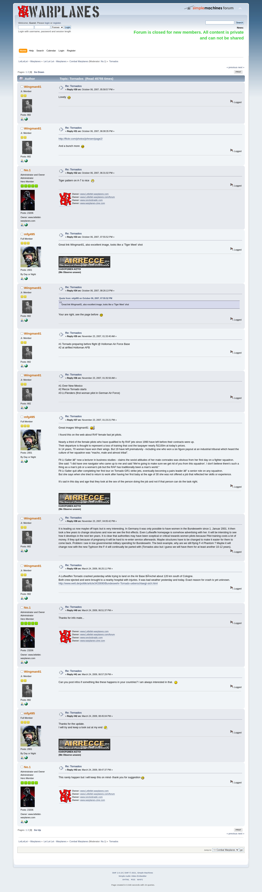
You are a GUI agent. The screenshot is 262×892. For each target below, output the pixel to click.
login (47, 23)
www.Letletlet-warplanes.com (94, 194)
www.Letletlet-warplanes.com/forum (97, 197)
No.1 (103, 61)
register (57, 23)
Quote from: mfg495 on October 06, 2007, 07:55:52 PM (85, 298)
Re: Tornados (73, 86)
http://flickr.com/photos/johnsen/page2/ (81, 138)
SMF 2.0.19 (117, 873)
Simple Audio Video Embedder (133, 876)
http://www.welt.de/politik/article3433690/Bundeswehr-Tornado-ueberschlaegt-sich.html (108, 583)
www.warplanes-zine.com (92, 203)
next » (241, 67)
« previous (232, 67)
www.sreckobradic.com (91, 200)
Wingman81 (32, 86)
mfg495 (29, 234)
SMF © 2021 (130, 873)
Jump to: (208, 850)
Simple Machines (145, 873)
